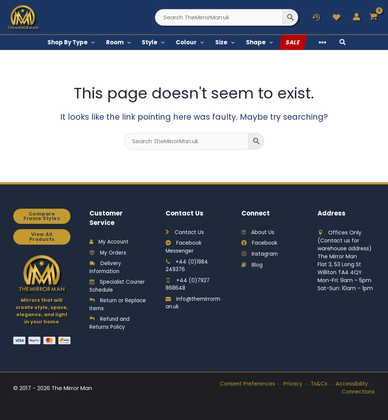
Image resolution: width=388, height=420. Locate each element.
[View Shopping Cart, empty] (373, 17)
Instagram (260, 254)
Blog (252, 265)
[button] (104, 42)
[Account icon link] (356, 16)
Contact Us (185, 232)
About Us (258, 232)
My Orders (108, 253)
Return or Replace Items (108, 306)
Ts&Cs (318, 384)
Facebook (259, 243)
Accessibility (352, 384)
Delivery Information (105, 268)
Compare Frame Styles (41, 216)
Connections (358, 392)
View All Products (42, 237)
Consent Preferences (246, 384)
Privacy (292, 384)
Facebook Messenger (184, 247)
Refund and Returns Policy (110, 325)
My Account (109, 242)
